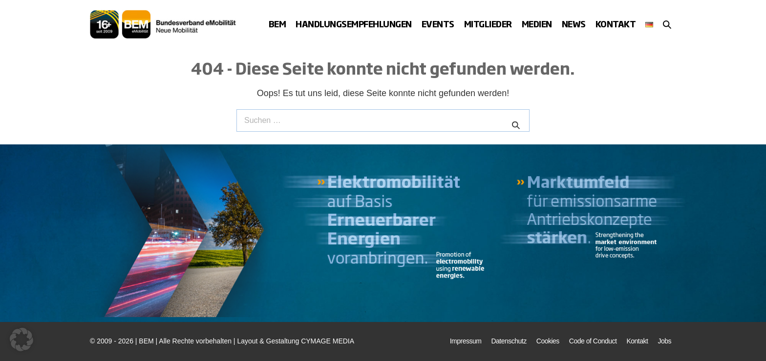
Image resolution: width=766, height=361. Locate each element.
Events (438, 24)
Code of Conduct (593, 341)
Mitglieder (488, 24)
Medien (537, 24)
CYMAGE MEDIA (327, 341)
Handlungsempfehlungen (354, 24)
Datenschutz (508, 341)
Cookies (547, 341)
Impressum (466, 341)
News (574, 24)
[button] (667, 24)
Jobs (664, 341)
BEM (277, 24)
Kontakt (616, 24)
